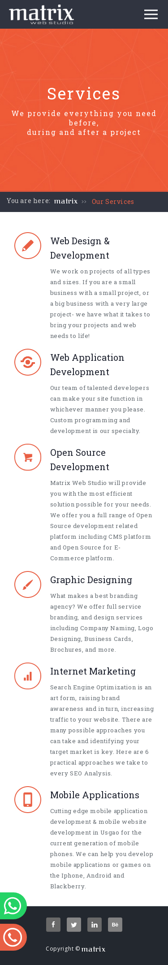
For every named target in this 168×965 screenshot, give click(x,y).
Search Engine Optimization (93, 687)
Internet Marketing (93, 671)
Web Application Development (87, 364)
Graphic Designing (91, 579)
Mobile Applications (94, 795)
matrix (66, 201)
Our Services (113, 201)
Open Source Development (79, 459)
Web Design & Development (80, 248)
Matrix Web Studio (78, 483)
